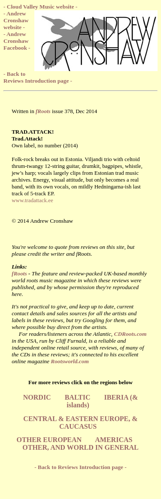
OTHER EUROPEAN (49, 439)
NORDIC (37, 397)
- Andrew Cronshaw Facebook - (16, 41)
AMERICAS (113, 439)
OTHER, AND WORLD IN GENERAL (80, 447)
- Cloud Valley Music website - (40, 6)
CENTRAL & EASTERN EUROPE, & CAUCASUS (80, 422)
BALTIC (78, 397)
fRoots (19, 273)
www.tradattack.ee (32, 200)
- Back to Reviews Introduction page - (37, 77)
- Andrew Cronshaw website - (15, 20)
